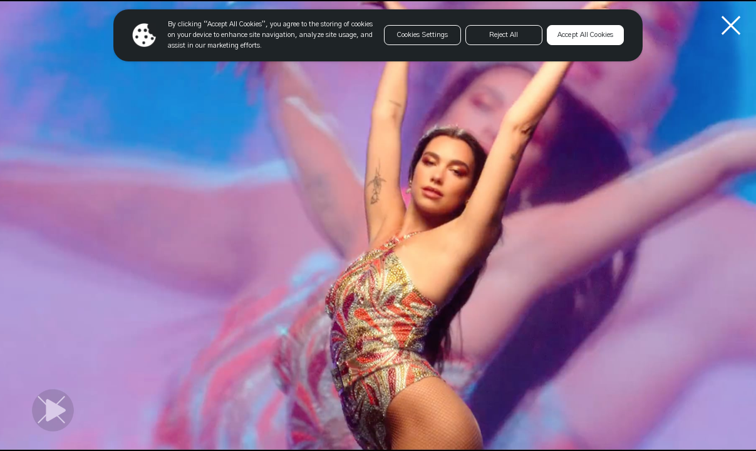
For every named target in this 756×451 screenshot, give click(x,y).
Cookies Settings (422, 34)
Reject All (503, 34)
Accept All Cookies (585, 34)
